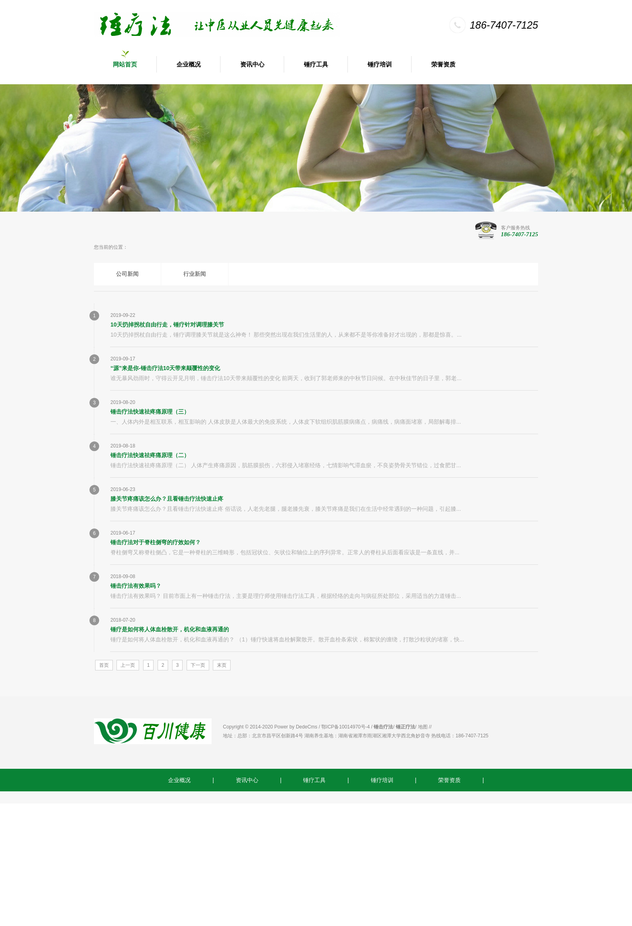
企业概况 (189, 64)
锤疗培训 (380, 64)
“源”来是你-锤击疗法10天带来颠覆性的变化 (165, 368)
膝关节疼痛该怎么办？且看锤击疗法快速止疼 (166, 498)
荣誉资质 (443, 64)
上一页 (128, 665)
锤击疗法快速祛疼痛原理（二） (149, 455)
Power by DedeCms (296, 727)
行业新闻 (194, 274)
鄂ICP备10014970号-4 (345, 727)
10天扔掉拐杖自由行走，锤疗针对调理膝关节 (167, 324)
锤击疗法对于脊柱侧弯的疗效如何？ (155, 542)
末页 (222, 665)
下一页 (198, 665)
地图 (423, 727)
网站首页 (125, 64)
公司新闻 (127, 274)
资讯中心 (252, 64)
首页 (104, 665)
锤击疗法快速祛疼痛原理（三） (149, 411)
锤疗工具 (316, 64)
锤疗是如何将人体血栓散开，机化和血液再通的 (169, 629)
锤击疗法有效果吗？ (135, 586)
